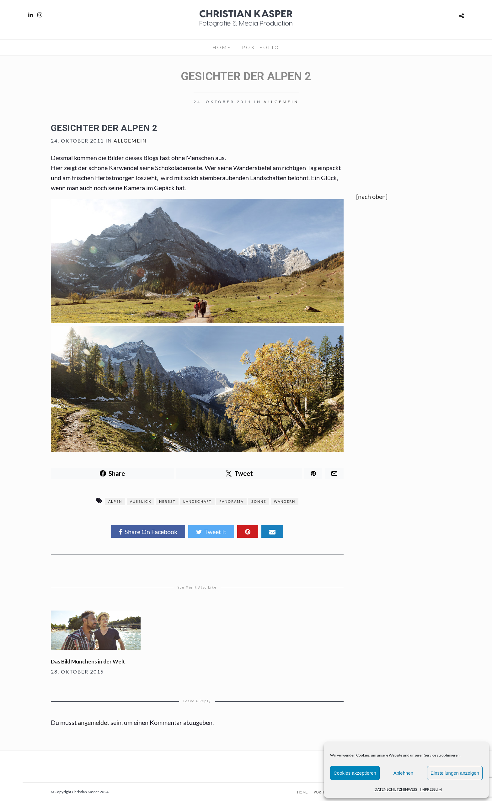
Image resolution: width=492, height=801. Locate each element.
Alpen (115, 501)
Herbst (167, 501)
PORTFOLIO (261, 47)
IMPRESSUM (431, 789)
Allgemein (281, 101)
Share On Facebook (148, 531)
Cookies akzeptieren (355, 773)
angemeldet (93, 722)
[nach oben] (372, 196)
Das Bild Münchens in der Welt (88, 661)
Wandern (284, 501)
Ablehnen (403, 773)
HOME (222, 47)
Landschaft (197, 501)
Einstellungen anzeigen (454, 773)
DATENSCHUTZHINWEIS (395, 789)
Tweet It (211, 531)
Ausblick (140, 501)
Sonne (258, 501)
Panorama (231, 501)
